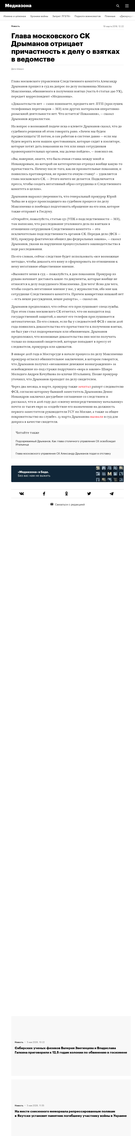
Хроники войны (39, 16)
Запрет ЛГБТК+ (61, 16)
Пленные (110, 16)
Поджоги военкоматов (88, 16)
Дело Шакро (17, 68)
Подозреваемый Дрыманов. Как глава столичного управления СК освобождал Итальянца (65, 442)
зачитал (84, 386)
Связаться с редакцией (67, 504)
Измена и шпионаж (15, 16)
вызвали (96, 416)
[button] (126, 5)
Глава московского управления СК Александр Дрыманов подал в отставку (63, 453)
